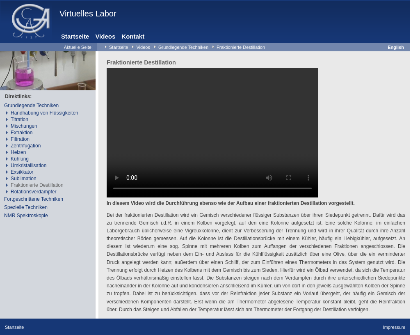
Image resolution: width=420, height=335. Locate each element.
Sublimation (24, 178)
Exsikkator (22, 172)
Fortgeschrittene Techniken (33, 199)
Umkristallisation (28, 165)
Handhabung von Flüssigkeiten (44, 113)
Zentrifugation (26, 146)
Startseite (75, 36)
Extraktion (21, 132)
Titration (19, 119)
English (396, 47)
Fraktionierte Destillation (241, 47)
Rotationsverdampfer (33, 192)
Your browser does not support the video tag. (212, 132)
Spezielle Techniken (26, 207)
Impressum (394, 327)
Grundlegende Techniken (183, 47)
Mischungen (24, 126)
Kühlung (20, 159)
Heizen (18, 152)
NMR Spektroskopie (26, 215)
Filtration (20, 139)
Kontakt (132, 36)
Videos (105, 36)
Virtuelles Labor (87, 13)
